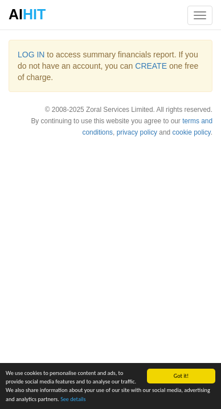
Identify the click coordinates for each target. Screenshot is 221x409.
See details (72, 399)
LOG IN (31, 54)
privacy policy (137, 132)
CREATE (151, 65)
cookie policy (191, 132)
